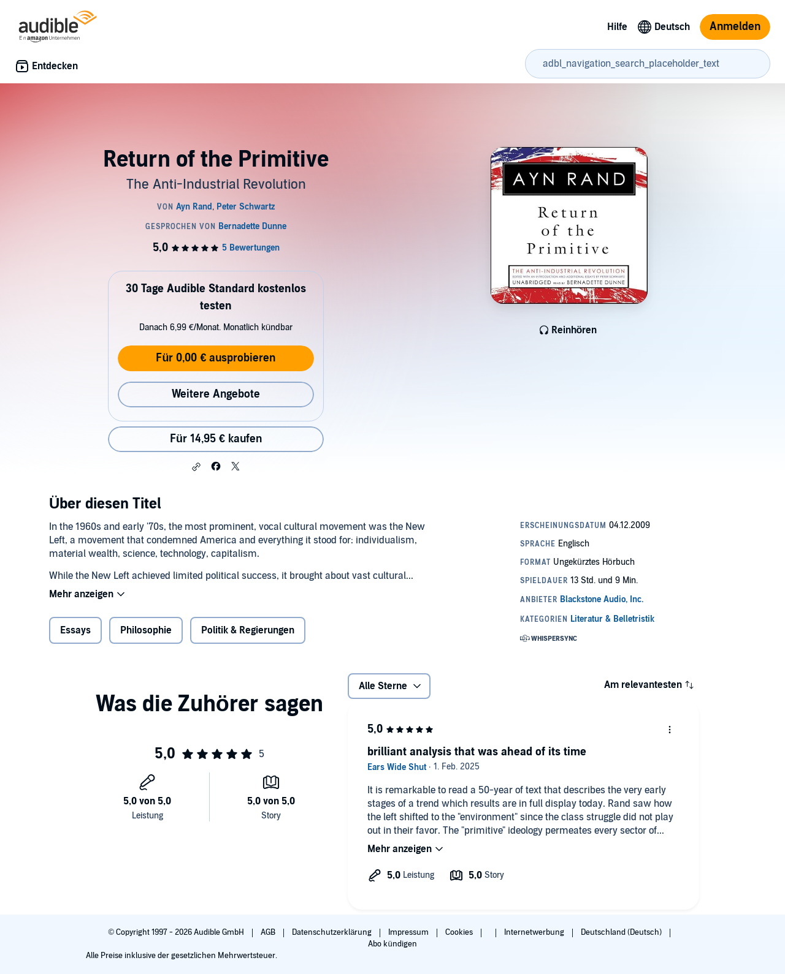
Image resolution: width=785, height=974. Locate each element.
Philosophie (146, 630)
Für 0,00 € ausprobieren (215, 358)
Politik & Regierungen (247, 630)
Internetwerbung (535, 932)
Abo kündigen (392, 944)
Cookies (460, 932)
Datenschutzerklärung (332, 932)
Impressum (409, 932)
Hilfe (617, 27)
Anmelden (735, 26)
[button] (196, 467)
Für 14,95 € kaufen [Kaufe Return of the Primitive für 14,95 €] (216, 438)
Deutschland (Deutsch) (622, 932)
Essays (75, 630)
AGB (269, 932)
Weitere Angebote (216, 394)
